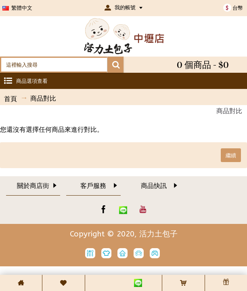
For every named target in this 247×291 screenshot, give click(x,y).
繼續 (231, 155)
